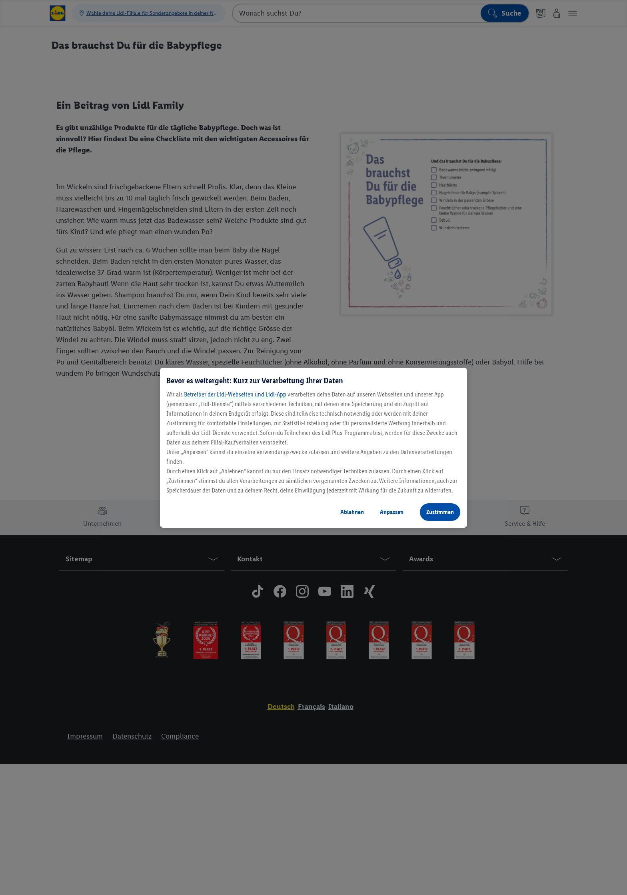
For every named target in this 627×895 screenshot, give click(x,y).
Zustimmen (440, 512)
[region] (313, 448)
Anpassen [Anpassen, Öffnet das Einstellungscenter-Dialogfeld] (391, 512)
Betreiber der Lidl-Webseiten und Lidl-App (235, 394)
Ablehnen (352, 512)
